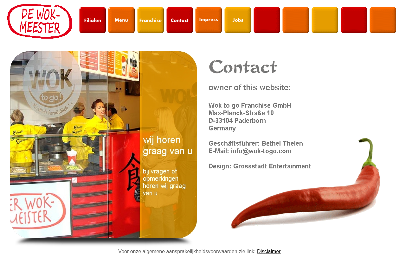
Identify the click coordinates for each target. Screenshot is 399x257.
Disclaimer (269, 251)
